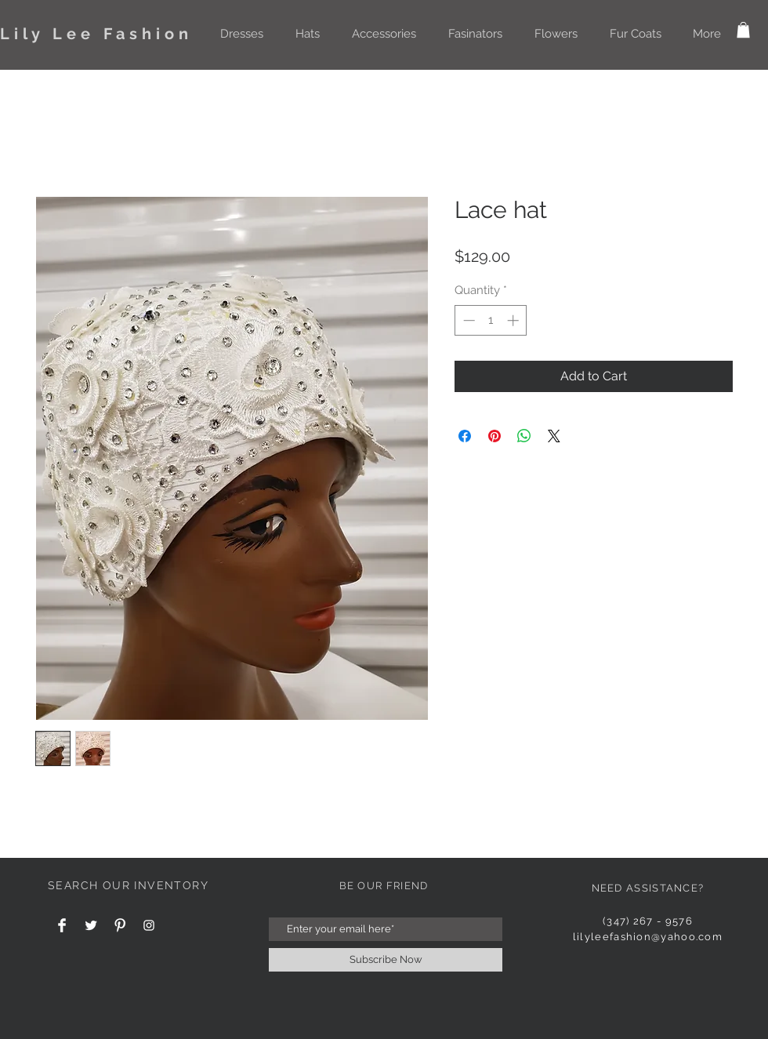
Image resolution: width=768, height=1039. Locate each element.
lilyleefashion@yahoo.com (648, 937)
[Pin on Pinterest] (494, 436)
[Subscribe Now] (385, 960)
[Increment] (514, 320)
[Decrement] (467, 320)
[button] (241, 33)
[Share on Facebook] (464, 436)
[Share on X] (554, 436)
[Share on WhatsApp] (524, 436)
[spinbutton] (491, 320)
